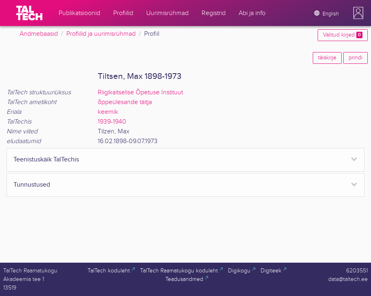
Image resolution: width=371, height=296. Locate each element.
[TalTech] (29, 13)
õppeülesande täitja (125, 102)
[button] (358, 13)
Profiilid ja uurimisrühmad (101, 34)
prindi (355, 57)
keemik (108, 112)
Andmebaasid (39, 34)
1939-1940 (112, 122)
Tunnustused (31, 185)
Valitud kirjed (342, 35)
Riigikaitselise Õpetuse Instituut (140, 92)
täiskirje (327, 57)
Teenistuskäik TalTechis (46, 159)
